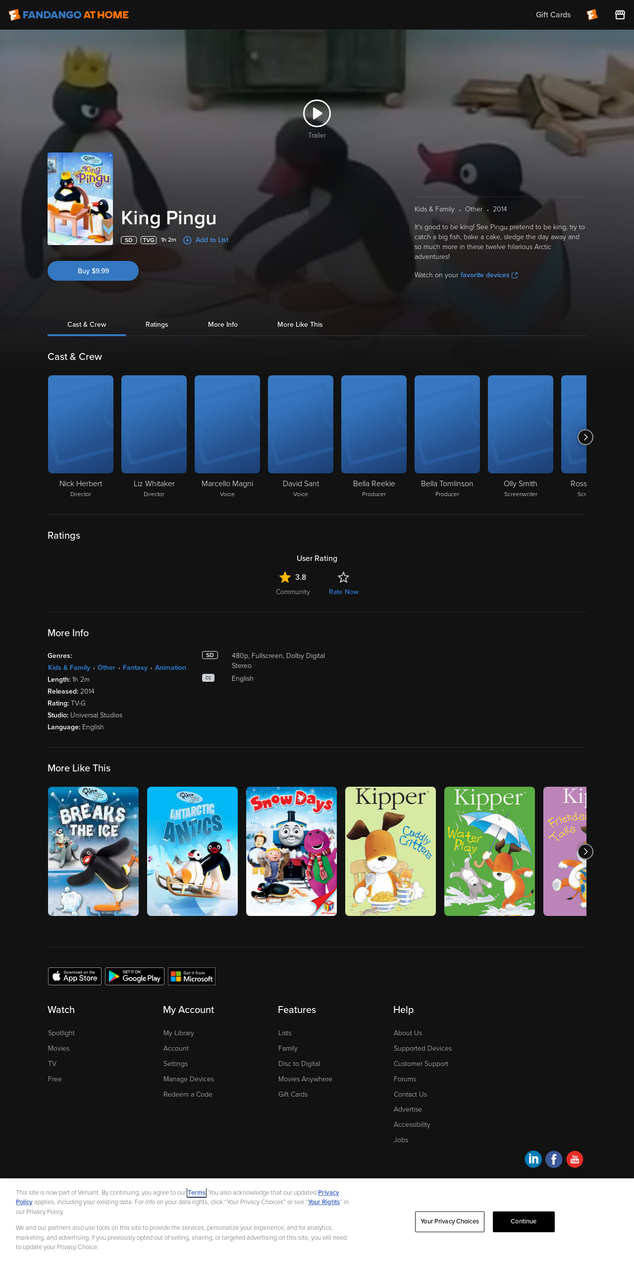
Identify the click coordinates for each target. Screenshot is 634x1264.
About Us (408, 1033)
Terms (197, 1193)
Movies (58, 1048)
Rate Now (344, 592)
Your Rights (324, 1202)
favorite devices (489, 275)
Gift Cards (293, 1094)
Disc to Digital (299, 1064)
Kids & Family (69, 667)
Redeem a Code (187, 1094)
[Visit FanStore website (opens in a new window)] (620, 15)
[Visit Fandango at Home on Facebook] (554, 1160)
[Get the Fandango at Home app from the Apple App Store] (75, 976)
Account (176, 1048)
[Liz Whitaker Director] (154, 437)
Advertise (408, 1109)
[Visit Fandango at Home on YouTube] (575, 1160)
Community (293, 592)
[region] (317, 1221)
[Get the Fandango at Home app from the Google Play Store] (135, 976)
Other (106, 667)
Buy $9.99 (93, 271)
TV (52, 1064)
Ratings (157, 324)
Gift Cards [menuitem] (553, 15)
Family (288, 1048)
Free (55, 1079)
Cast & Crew (86, 324)
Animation (170, 667)
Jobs (401, 1140)
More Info (223, 324)
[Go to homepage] (68, 15)
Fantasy (135, 667)
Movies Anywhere (305, 1079)
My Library (178, 1033)
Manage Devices (188, 1079)
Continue (523, 1221)
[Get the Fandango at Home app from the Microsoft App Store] (191, 976)
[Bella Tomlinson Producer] (447, 437)
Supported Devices (423, 1048)
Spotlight (61, 1033)
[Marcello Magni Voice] (227, 437)
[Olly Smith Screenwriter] (520, 437)
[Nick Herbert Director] (81, 437)
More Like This (300, 324)
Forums (405, 1079)
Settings (175, 1064)
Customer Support (421, 1064)
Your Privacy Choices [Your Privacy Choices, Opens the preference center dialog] (450, 1221)
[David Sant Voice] (300, 437)
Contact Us (410, 1094)
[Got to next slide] (585, 437)
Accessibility (412, 1124)
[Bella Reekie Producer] (374, 437)
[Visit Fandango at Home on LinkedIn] (533, 1160)
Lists (284, 1033)
